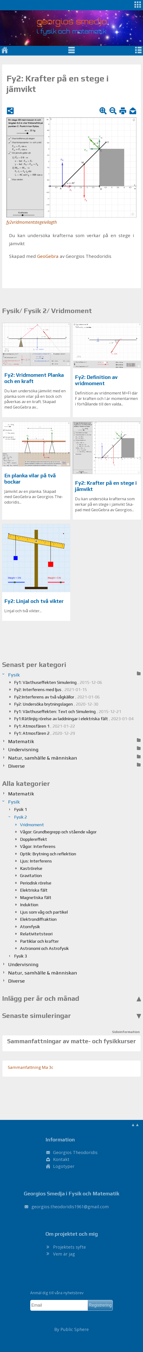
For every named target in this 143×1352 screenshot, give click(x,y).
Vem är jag (64, 1254)
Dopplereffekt (33, 839)
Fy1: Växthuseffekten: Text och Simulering (67, 711)
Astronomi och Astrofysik (44, 948)
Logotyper (63, 1166)
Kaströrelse (31, 868)
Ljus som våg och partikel (44, 912)
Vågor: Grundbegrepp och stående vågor (58, 831)
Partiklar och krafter (39, 941)
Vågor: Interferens (37, 846)
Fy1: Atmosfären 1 (44, 726)
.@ (70, 1206)
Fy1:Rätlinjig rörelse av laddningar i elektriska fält (73, 718)
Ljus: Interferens (36, 860)
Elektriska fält (34, 890)
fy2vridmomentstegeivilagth (31, 222)
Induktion (29, 904)
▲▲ (135, 1124)
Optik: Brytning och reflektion (48, 853)
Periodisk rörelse (35, 882)
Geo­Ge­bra (48, 256)
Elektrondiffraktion (38, 919)
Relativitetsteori (36, 933)
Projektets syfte (69, 1247)
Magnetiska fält (35, 897)
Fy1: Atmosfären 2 (44, 733)
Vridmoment (32, 824)
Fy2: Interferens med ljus (50, 689)
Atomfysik (30, 926)
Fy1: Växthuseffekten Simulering (58, 682)
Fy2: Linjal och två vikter (34, 601)
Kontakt (61, 1159)
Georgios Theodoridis (75, 1152)
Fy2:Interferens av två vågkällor (57, 696)
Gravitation (31, 875)
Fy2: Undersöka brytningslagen (56, 704)
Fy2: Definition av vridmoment (96, 380)
